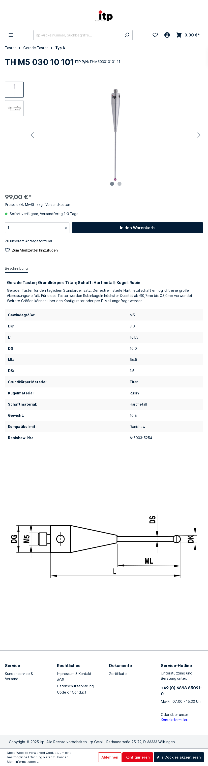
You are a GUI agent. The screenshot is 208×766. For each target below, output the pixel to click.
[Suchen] (127, 35)
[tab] (16, 268)
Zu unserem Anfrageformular (28, 241)
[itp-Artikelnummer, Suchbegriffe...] (77, 35)
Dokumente (120, 665)
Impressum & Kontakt (74, 673)
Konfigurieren (137, 757)
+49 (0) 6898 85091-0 (181, 690)
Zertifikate (118, 673)
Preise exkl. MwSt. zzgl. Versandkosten (37, 204)
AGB (60, 680)
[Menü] (11, 35)
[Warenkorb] (188, 35)
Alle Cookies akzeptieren (179, 757)
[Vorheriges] (32, 135)
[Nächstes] (199, 135)
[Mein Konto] (167, 35)
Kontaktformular (174, 720)
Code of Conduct (71, 692)
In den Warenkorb (137, 227)
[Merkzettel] (155, 35)
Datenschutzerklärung (75, 686)
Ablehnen (109, 757)
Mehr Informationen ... (23, 762)
